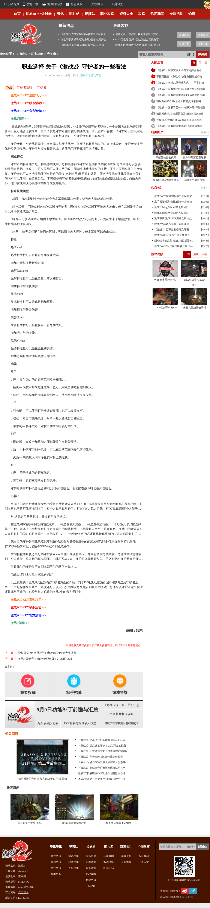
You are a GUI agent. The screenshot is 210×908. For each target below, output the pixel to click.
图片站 (74, 14)
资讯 (60, 14)
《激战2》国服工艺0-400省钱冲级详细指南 (180, 107)
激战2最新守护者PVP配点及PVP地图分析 (45, 659)
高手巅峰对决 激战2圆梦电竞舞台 (173, 201)
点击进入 (23, 892)
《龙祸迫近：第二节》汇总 (122, 705)
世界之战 (91, 880)
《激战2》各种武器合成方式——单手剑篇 (180, 82)
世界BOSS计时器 (39, 14)
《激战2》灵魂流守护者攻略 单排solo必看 (101, 740)
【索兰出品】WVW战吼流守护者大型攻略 (102, 762)
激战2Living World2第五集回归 (171, 212)
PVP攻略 (91, 874)
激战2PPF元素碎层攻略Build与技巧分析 (137, 44)
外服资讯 (56, 862)
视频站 (90, 14)
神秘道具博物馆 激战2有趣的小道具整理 (179, 119)
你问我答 (157, 14)
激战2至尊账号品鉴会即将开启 (171, 223)
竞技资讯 (56, 868)
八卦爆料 (144, 856)
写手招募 (74, 692)
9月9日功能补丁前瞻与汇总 (67, 709)
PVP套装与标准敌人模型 (80, 723)
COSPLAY (108, 868)
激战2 (23, 54)
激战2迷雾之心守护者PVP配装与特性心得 (101, 778)
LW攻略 (91, 885)
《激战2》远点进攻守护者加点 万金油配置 (102, 745)
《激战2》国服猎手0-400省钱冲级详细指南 (180, 88)
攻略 (141, 14)
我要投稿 (203, 35)
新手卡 (84, 75)
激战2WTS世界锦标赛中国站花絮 (173, 196)
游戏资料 (126, 856)
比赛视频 (73, 862)
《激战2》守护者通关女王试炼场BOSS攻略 (102, 751)
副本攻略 (91, 862)
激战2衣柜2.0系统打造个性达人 (172, 235)
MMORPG (24, 881)
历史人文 (144, 862)
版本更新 (56, 874)
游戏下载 (184, 43)
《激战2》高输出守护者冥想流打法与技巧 (102, 767)
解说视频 (73, 856)
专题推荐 (126, 862)
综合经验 (91, 856)
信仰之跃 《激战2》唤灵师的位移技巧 (136, 34)
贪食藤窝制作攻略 (122, 714)
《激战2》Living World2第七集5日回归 (82, 44)
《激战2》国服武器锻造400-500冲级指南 (179, 126)
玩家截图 (109, 856)
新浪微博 (185, 891)
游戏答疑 (120, 692)
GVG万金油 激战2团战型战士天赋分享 (137, 39)
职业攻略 (107, 14)
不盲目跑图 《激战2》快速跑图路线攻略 (179, 76)
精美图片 (157, 132)
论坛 (191, 14)
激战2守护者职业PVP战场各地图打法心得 (101, 773)
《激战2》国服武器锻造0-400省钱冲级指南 (180, 95)
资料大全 (126, 14)
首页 (17, 14)
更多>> (205, 132)
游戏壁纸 (109, 862)
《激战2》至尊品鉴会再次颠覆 (171, 229)
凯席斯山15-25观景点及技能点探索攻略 (178, 101)
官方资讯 (56, 856)
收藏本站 (184, 35)
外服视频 (73, 868)
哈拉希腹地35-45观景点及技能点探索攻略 (180, 113)
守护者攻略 (24, 87)
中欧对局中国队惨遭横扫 (121, 723)
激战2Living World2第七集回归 (171, 207)
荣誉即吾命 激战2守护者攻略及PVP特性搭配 (47, 653)
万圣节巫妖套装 (47, 723)
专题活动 (176, 14)
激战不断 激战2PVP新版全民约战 (173, 218)
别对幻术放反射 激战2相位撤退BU (173, 240)
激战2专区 (26, 36)
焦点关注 (157, 187)
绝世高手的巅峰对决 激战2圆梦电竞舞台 (83, 39)
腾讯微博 (193, 891)
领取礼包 (203, 43)
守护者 (51, 54)
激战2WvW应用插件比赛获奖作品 (173, 246)
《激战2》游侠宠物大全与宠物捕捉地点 (178, 70)
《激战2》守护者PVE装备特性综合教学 (100, 756)
